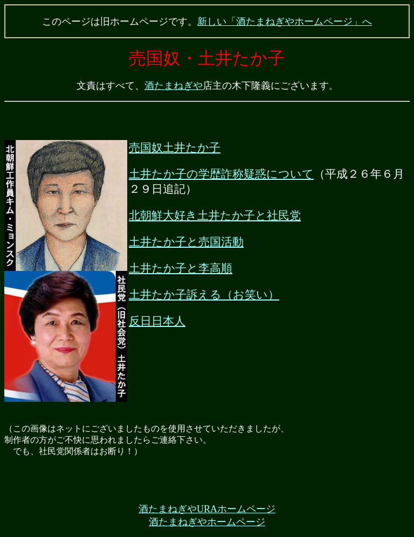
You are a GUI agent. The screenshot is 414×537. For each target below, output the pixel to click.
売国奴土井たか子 (174, 147)
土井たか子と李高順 (180, 268)
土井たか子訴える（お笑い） (204, 294)
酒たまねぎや (173, 85)
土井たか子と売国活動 (186, 241)
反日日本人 (157, 321)
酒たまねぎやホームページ (207, 522)
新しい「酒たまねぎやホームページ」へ (284, 21)
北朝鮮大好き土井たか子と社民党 (215, 215)
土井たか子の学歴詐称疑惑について (221, 174)
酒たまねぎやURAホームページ (207, 509)
